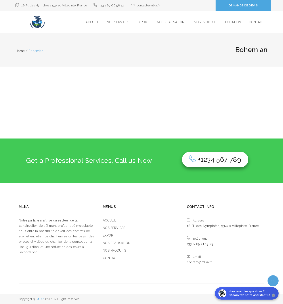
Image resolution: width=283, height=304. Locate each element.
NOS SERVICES (118, 22)
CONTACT (256, 22)
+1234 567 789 (215, 159)
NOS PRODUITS (205, 22)
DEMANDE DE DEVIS (243, 5)
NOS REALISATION (116, 243)
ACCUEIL (92, 22)
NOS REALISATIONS (171, 22)
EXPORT (143, 22)
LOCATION (233, 22)
